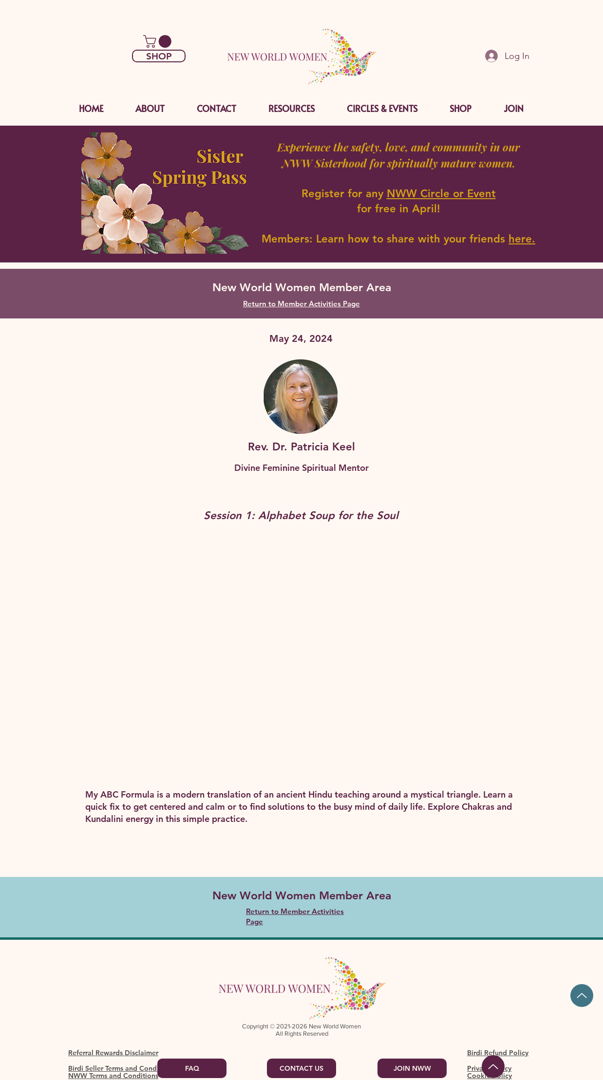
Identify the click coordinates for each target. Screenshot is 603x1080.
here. (522, 238)
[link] (158, 41)
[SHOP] (159, 56)
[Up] (581, 995)
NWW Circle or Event (441, 193)
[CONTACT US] (301, 1068)
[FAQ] (191, 1068)
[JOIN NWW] (412, 1068)
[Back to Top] (493, 1066)
